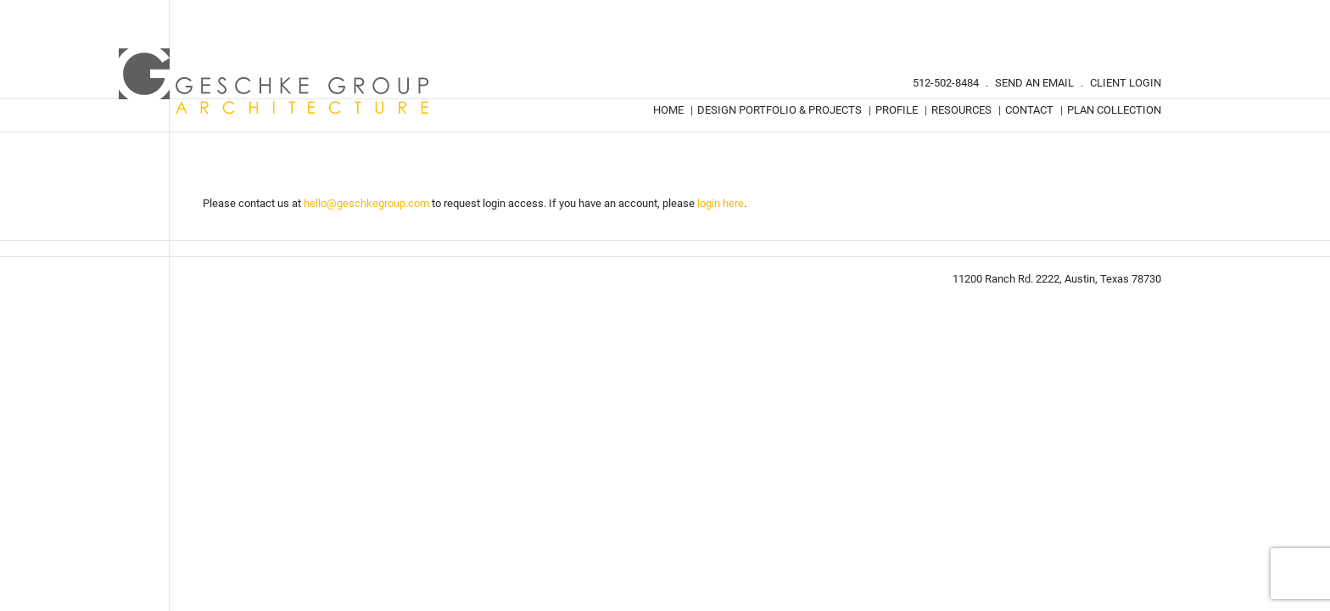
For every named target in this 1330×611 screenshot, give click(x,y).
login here (720, 203)
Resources (961, 110)
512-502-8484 (946, 82)
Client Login (1125, 82)
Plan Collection (1114, 110)
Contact (1029, 110)
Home (668, 110)
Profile (896, 110)
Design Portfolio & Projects (779, 110)
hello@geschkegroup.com (366, 203)
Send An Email (1034, 82)
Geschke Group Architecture (275, 81)
